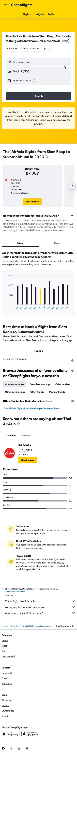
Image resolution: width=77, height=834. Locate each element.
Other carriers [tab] (62, 384)
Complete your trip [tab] (40, 384)
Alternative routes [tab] (14, 384)
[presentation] (46, 156)
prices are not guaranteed (15, 591)
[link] (32, 201)
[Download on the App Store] (30, 734)
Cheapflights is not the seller (40, 601)
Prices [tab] (20, 243)
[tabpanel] (38, 285)
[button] (5, 5)
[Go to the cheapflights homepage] (23, 5)
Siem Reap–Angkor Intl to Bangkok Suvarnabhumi (31, 626)
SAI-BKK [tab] (38, 351)
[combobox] (12, 48)
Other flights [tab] (37, 392)
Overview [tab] (11, 435)
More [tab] (57, 243)
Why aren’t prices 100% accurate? (40, 613)
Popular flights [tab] (57, 392)
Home (4, 626)
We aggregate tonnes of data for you (40, 607)
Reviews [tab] (25, 435)
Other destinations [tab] (15, 392)
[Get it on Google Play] (10, 734)
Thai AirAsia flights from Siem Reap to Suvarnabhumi (31, 408)
